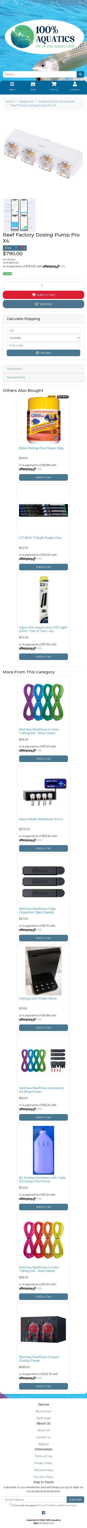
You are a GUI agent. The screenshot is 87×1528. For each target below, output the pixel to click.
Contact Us (43, 1437)
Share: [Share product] (13, 247)
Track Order (43, 1418)
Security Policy (43, 1477)
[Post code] (43, 345)
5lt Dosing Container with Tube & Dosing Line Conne (42, 1179)
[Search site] (80, 74)
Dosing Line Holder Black (38, 998)
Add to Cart (43, 295)
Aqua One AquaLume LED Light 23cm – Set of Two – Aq (43, 629)
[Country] (43, 338)
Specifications (16, 377)
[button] (43, 304)
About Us (43, 1430)
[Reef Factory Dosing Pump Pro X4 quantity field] (43, 286)
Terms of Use (43, 1456)
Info (63, 266)
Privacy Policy (43, 1463)
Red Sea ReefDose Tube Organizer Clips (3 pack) (37, 910)
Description (14, 368)
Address (43, 1444)
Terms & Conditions (47, 1505)
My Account (43, 1411)
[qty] (43, 330)
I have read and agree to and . (43, 1505)
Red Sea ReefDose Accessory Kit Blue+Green (41, 1089)
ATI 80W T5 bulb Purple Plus (40, 538)
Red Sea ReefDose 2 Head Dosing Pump (39, 1358)
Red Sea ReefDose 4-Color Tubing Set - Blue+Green (39, 731)
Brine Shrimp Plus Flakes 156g (41, 448)
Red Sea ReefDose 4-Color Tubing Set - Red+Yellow (39, 1269)
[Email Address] (35, 1499)
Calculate (43, 352)
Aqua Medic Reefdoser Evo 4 (41, 819)
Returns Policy (43, 1470)
